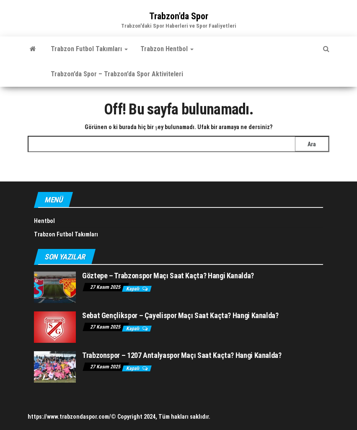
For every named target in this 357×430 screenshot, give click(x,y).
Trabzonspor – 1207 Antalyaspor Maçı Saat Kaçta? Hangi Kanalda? (182, 355)
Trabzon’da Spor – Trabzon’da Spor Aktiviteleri (117, 74)
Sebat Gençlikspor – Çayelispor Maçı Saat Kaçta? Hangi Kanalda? (180, 315)
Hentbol (44, 221)
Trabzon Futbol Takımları (89, 49)
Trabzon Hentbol (167, 49)
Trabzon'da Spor (178, 16)
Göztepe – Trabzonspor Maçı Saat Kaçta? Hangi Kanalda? (168, 275)
